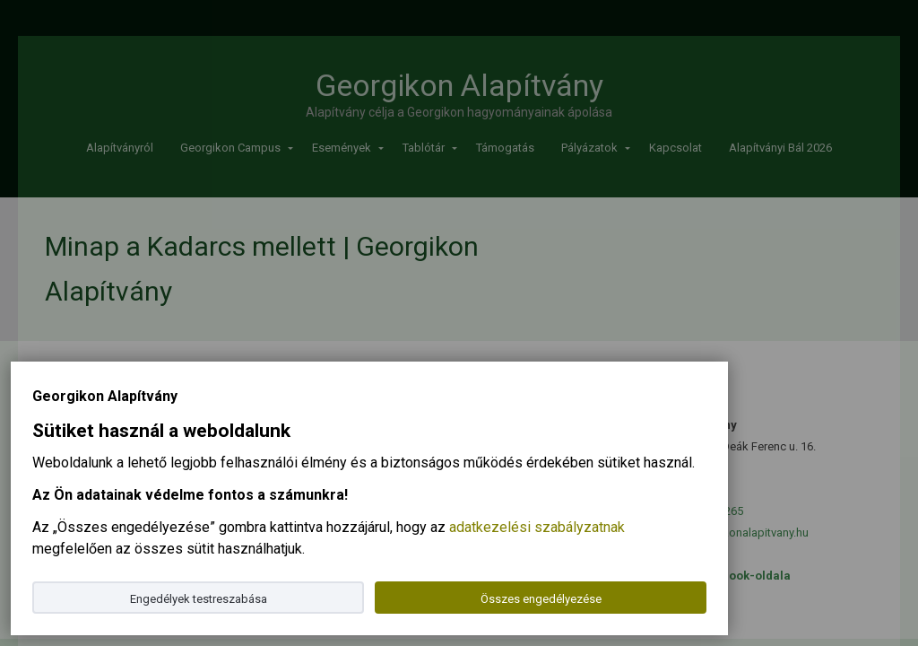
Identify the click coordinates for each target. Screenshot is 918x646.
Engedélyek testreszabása (198, 599)
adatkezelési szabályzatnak (537, 527)
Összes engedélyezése (541, 599)
